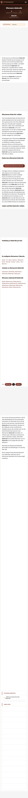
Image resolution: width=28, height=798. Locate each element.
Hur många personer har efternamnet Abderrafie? (10, 315)
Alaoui (3, 254)
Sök (22, 680)
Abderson (7, 533)
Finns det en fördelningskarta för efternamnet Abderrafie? (12, 322)
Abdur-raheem (9, 525)
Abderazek (8, 490)
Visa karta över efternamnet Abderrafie (14, 165)
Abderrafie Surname (12, 585)
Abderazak (8, 506)
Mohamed (20, 254)
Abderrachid (8, 448)
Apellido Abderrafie (12, 582)
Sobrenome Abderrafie (12, 602)
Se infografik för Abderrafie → (14, 668)
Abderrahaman (17, 275)
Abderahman (8, 544)
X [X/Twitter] (13, 335)
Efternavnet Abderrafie (12, 615)
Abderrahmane (14, 277)
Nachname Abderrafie (12, 592)
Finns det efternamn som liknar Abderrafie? (12, 329)
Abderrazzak (19, 279)
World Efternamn (6, 24)
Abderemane (9, 275)
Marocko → (5, 258)
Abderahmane (8, 548)
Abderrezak (8, 498)
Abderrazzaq (8, 510)
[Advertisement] (14, 41)
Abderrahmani (22, 277)
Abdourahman (17, 281)
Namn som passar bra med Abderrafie (12, 571)
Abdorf (11, 281)
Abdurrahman (8, 517)
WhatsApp (8, 335)
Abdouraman (8, 560)
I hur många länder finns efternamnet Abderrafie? (10, 308)
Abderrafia (4, 268)
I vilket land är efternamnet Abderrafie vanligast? (11, 294)
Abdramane (8, 514)
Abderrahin (11, 268)
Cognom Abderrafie (12, 599)
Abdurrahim (8, 463)
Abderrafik (11, 266)
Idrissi (3, 256)
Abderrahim (5, 266)
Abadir (3, 275)
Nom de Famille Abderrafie (13, 589)
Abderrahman (5, 277)
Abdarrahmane (9, 556)
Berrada (8, 256)
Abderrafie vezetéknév (12, 622)
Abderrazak (12, 279)
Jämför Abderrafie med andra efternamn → (14, 664)
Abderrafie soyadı (11, 628)
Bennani (15, 254)
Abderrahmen (8, 459)
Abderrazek (8, 455)
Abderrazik (17, 268)
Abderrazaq (8, 467)
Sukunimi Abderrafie (12, 619)
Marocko (11, 245)
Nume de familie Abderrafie (13, 625)
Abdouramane (8, 541)
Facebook (19, 335)
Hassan (13, 256)
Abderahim (8, 451)
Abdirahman (5, 281)
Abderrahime (18, 266)
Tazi (22, 256)
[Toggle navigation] (25, 2)
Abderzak (7, 502)
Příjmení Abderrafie (12, 612)
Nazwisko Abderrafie (12, 605)
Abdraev (7, 552)
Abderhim (7, 479)
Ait (7, 254)
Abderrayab (8, 444)
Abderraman (5, 279)
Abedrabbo (8, 521)
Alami (10, 254)
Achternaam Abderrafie (12, 609)
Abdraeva (7, 537)
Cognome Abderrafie (12, 595)
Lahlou (18, 256)
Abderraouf (8, 471)
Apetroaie (7, 529)
